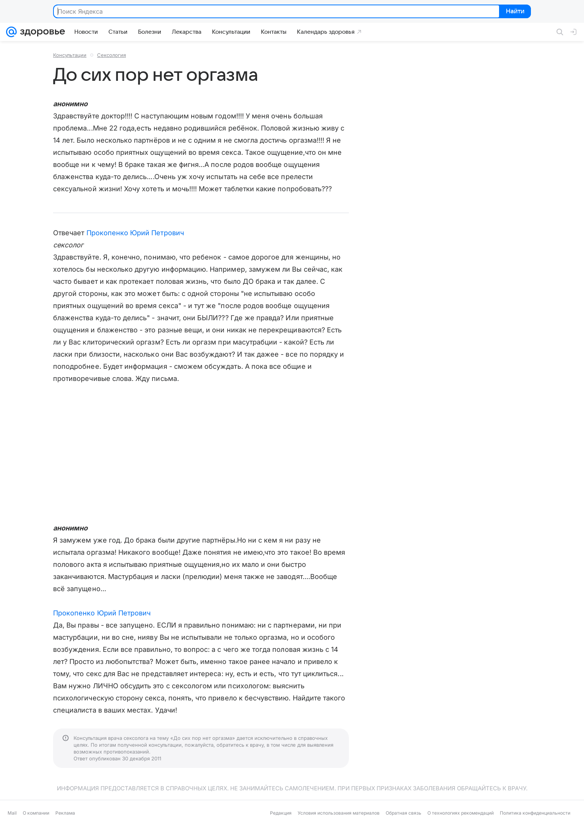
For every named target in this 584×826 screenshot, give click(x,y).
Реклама (65, 813)
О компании (36, 813)
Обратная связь (403, 813)
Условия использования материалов (339, 813)
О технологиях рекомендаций (460, 813)
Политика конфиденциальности (535, 813)
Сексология (111, 55)
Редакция (281, 813)
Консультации (69, 55)
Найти (514, 11)
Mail (12, 813)
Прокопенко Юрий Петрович (135, 233)
